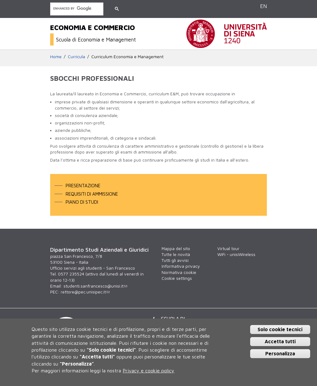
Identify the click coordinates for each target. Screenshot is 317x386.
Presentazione (83, 185)
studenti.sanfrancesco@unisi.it (95, 286)
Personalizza (280, 353)
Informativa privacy (181, 266)
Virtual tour (228, 248)
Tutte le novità (176, 254)
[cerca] (76, 8)
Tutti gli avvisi (175, 260)
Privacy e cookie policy (148, 370)
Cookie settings (177, 278)
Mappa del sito (176, 248)
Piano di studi (82, 202)
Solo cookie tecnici (280, 329)
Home (56, 56)
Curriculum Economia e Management (127, 56)
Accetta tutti (280, 341)
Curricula (76, 56)
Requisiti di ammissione (92, 194)
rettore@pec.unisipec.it (85, 291)
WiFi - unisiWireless (236, 254)
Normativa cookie (179, 272)
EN (263, 6)
